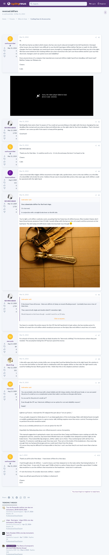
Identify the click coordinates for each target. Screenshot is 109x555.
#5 (69, 205)
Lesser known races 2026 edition (89, 164)
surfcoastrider (8, 14)
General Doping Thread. (86, 156)
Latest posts (79, 129)
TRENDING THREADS (81, 36)
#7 (69, 331)
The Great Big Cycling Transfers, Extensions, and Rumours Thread (90, 175)
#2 (69, 130)
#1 (69, 37)
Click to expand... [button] (44, 310)
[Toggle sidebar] (105, 12)
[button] (4, 4)
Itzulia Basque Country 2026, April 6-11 (91, 105)
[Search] (58, 4)
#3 (69, 155)
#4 (69, 181)
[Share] (65, 37)
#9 (69, 379)
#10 (68, 463)
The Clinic (81, 160)
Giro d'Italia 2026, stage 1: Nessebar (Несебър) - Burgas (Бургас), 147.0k (91, 199)
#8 (69, 355)
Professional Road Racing (86, 49)
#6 (69, 286)
